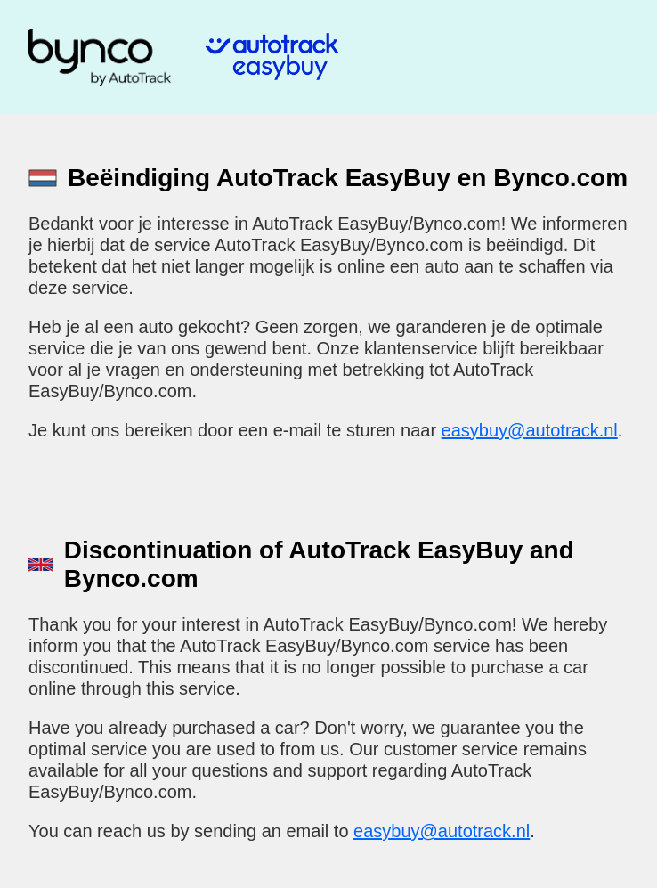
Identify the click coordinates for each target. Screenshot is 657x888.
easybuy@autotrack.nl (530, 430)
